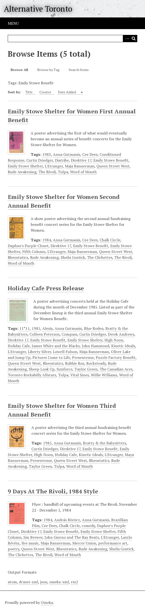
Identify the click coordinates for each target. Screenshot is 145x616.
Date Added (67, 92)
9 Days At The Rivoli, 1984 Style (53, 491)
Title (29, 92)
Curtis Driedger (39, 160)
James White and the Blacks (56, 345)
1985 (36, 328)
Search (133, 38)
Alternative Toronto (38, 9)
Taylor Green (86, 369)
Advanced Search (126, 38)
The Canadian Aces (116, 369)
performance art (112, 543)
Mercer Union (84, 543)
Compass (69, 334)
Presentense (83, 357)
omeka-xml (59, 581)
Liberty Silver (39, 351)
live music (30, 543)
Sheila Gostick (73, 257)
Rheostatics (18, 257)
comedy (88, 525)
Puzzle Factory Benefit (116, 357)
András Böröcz (67, 519)
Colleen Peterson (44, 334)
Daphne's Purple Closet (28, 245)
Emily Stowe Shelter (25, 166)
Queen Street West (113, 166)
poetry (13, 549)
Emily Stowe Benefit (111, 160)
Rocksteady (96, 363)
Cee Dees (90, 154)
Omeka (47, 602)
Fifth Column (33, 251)
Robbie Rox (74, 363)
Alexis (47, 328)
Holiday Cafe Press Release (46, 288)
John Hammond (95, 345)
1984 (46, 240)
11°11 (24, 328)
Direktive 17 (81, 160)
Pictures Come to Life (51, 357)
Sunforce (64, 369)
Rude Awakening (22, 171)
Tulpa (63, 171)
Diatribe (62, 160)
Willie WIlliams (104, 375)
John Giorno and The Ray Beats (71, 537)
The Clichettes (99, 257)
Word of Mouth (83, 171)
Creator (45, 92)
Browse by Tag (48, 69)
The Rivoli (47, 171)
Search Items (79, 69)
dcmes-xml (28, 581)
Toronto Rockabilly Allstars (32, 375)
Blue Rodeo (93, 328)
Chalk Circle (110, 240)
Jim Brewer (33, 537)
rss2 (74, 581)
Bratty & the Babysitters (104, 443)
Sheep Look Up (42, 369)
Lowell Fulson (65, 351)
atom (12, 581)
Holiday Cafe (19, 345)
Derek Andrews (121, 334)
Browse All (19, 69)
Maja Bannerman (79, 166)
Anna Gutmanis (66, 154)
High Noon (113, 340)
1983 (46, 154)
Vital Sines (79, 375)
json (43, 581)
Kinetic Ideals (123, 345)
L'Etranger (54, 166)
